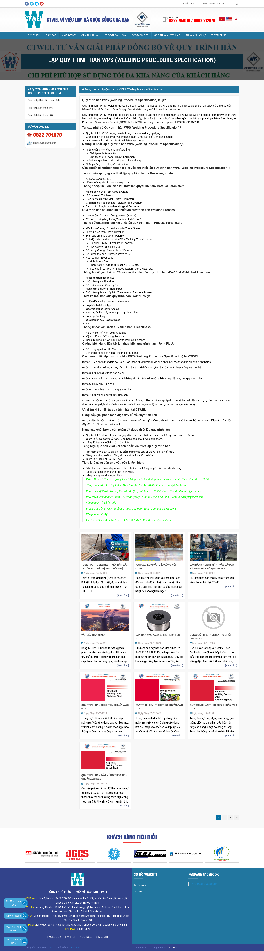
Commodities (140, 35)
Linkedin (102, 936)
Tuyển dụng (189, 3)
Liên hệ (138, 891)
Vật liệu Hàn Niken (93, 635)
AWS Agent (69, 35)
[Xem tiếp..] (123, 595)
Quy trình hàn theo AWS (41, 108)
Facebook (54, 936)
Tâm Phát (74, 947)
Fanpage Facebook (204, 883)
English (229, 19)
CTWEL (51, 947)
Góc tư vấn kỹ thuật (167, 35)
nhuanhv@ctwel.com (44, 143)
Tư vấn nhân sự (196, 35)
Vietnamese (222, 19)
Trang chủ (89, 89)
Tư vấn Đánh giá (115, 35)
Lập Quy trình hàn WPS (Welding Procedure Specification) (132, 89)
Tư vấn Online (38, 126)
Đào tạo (51, 35)
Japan (236, 19)
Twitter (70, 936)
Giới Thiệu (34, 35)
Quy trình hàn (90, 35)
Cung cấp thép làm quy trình (44, 100)
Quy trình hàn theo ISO (40, 115)
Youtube (86, 936)
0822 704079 (47, 135)
